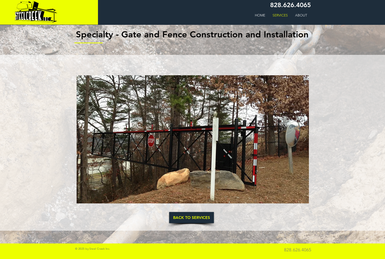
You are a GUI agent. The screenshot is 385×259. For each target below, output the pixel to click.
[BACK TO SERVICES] (191, 217)
